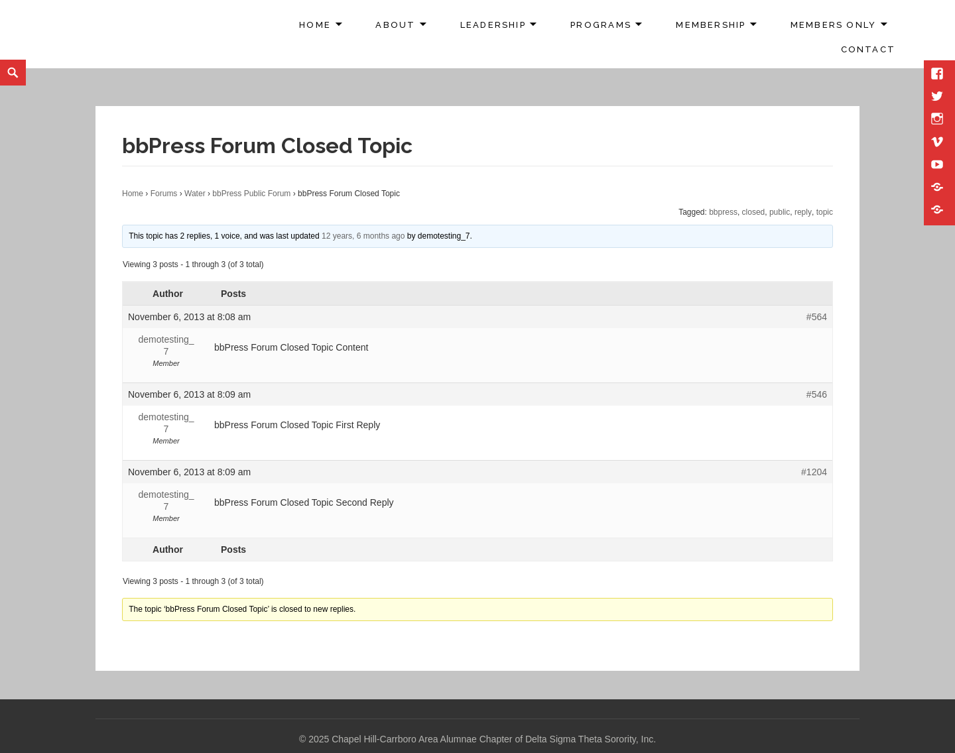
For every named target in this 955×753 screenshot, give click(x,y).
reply (803, 212)
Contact (868, 49)
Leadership (493, 25)
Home (315, 25)
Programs (600, 25)
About (395, 25)
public (779, 212)
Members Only (834, 25)
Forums (164, 193)
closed (753, 212)
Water (195, 193)
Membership (710, 25)
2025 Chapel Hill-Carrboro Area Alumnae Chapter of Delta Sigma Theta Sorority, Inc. (482, 739)
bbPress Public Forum (251, 193)
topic (824, 212)
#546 (816, 394)
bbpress (723, 212)
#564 (816, 317)
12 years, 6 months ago (363, 236)
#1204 (814, 472)
